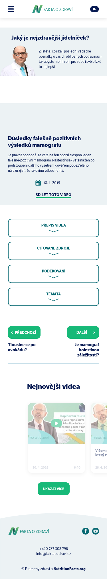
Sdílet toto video (53, 194)
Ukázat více (53, 489)
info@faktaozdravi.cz (53, 553)
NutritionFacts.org (70, 568)
